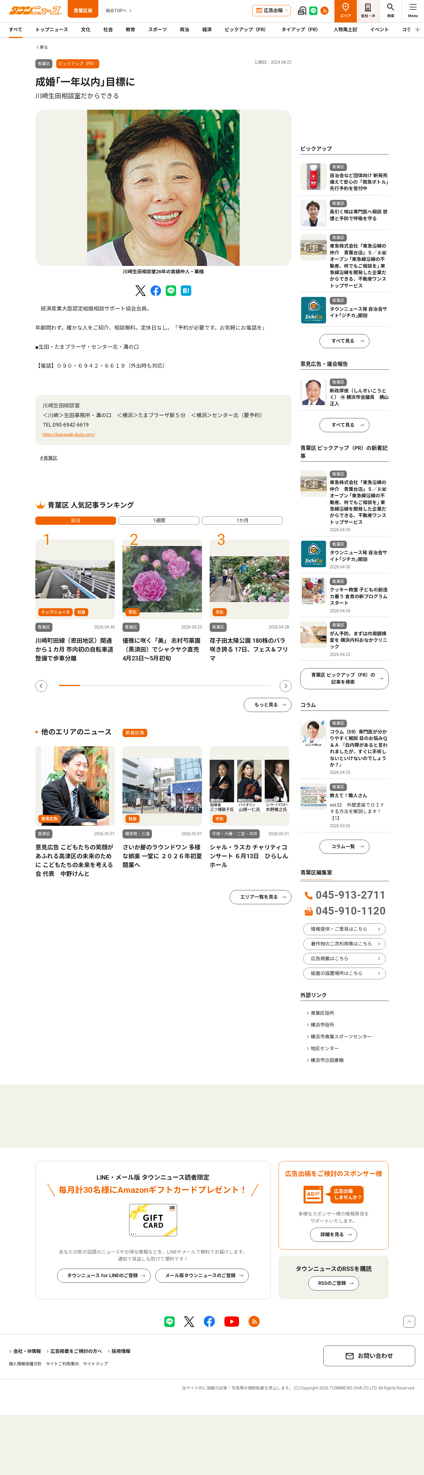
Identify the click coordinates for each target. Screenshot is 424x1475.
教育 (130, 29)
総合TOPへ (116, 10)
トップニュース (51, 29)
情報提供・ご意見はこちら (339, 929)
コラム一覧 (343, 846)
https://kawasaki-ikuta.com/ (69, 434)
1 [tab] (69, 685)
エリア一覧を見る (259, 897)
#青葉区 (48, 458)
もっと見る (266, 705)
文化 (85, 29)
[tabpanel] (163, 192)
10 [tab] (261, 685)
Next (286, 686)
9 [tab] (239, 685)
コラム (409, 29)
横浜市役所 (322, 1025)
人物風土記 (345, 29)
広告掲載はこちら (330, 958)
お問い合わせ (375, 1355)
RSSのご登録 (332, 1283)
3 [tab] (112, 685)
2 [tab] (90, 685)
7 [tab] (197, 685)
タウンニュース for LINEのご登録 (102, 1275)
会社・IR (368, 16)
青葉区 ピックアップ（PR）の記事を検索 (343, 678)
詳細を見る (332, 1234)
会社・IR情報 (27, 1351)
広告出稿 (273, 10)
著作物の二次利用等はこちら (341, 944)
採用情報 (121, 1351)
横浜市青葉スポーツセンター (341, 1037)
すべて (15, 29)
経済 (207, 29)
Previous (41, 686)
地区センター (325, 1048)
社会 (108, 29)
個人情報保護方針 (25, 1363)
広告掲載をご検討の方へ (76, 1351)
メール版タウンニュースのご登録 (200, 1275)
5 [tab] (154, 685)
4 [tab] (133, 685)
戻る (44, 47)
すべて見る (343, 341)
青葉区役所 (322, 1013)
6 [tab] (175, 685)
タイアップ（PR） (301, 29)
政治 (184, 29)
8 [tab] (218, 685)
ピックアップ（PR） (247, 29)
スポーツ (157, 29)
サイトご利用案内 (62, 1363)
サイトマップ (95, 1363)
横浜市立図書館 (327, 1060)
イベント (379, 29)
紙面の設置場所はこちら (337, 973)
